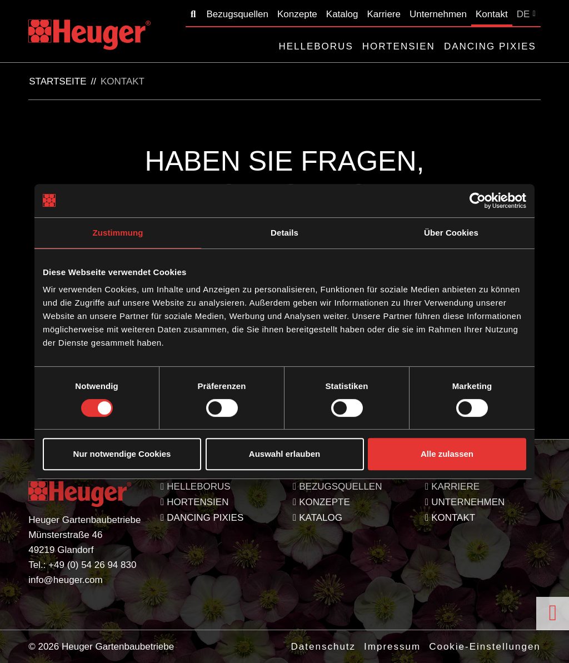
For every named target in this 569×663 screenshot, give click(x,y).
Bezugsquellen (237, 14)
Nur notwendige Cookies (122, 453)
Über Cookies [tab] (451, 232)
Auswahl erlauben (284, 453)
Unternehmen (438, 14)
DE (523, 14)
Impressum (392, 646)
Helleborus (315, 46)
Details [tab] (284, 232)
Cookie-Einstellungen (485, 646)
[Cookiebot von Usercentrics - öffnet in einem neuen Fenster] (477, 200)
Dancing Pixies (490, 46)
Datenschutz (323, 646)
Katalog (342, 14)
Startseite (57, 82)
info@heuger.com (65, 580)
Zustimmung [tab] (118, 232)
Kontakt (492, 14)
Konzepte (297, 14)
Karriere (383, 14)
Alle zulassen (447, 453)
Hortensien (398, 46)
